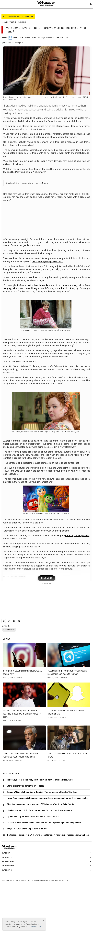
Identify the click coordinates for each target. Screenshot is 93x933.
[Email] (3, 671)
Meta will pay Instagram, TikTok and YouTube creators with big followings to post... (22, 763)
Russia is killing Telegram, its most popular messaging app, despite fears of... (67, 722)
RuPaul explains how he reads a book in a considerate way (47, 285)
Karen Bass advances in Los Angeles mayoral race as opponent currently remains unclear (48, 848)
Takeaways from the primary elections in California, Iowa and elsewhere (40, 829)
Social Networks (9, 680)
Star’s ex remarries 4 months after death (25, 836)
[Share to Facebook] (19, 671)
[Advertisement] (46, 219)
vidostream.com (62, 930)
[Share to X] (14, 671)
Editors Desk (18, 38)
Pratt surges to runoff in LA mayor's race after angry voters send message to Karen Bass (48, 885)
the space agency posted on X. (47, 261)
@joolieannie (10, 183)
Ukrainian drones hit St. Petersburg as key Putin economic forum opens (39, 860)
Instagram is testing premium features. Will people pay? (23, 722)
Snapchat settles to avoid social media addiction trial (65, 762)
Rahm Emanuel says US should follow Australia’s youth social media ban (20, 805)
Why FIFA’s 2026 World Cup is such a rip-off (27, 879)
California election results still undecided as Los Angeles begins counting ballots (44, 872)
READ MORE (46, 628)
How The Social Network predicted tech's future (67, 805)
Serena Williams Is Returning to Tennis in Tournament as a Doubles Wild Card (42, 842)
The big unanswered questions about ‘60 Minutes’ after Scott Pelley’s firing (41, 854)
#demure (23, 183)
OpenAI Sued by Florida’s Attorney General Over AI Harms (33, 866)
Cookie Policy (35, 927)
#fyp (17, 183)
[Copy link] (9, 671)
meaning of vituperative (77, 585)
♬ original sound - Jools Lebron (37, 183)
